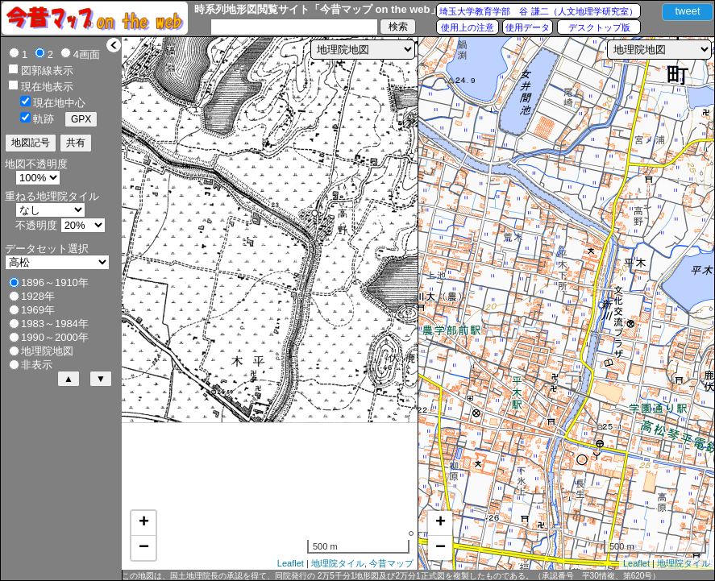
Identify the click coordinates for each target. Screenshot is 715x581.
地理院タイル (337, 563)
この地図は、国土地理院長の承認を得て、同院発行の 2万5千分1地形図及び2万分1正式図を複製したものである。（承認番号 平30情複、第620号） (391, 575)
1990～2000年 (55, 337)
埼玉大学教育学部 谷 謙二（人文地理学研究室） (538, 11)
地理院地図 (47, 351)
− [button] (144, 548)
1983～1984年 (55, 323)
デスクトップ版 (599, 27)
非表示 (36, 365)
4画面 (86, 54)
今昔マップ (391, 563)
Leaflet (290, 563)
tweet (687, 11)
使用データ (527, 27)
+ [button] (144, 523)
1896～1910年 (55, 282)
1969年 (38, 310)
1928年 (38, 296)
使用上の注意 (467, 27)
